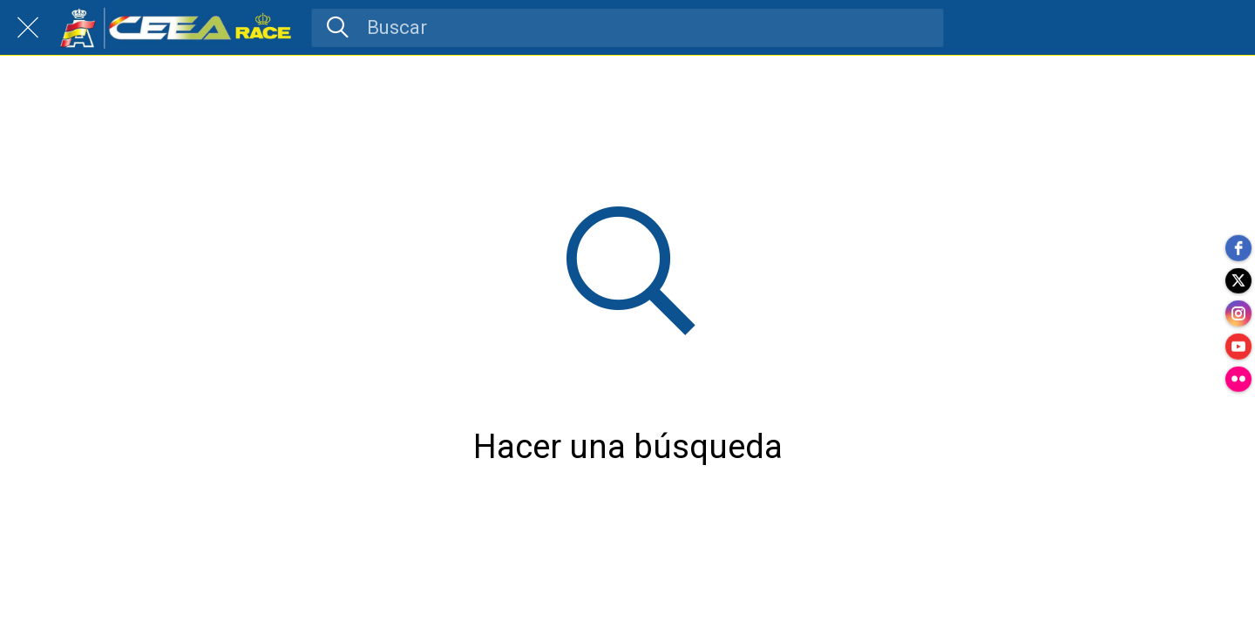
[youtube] (1238, 348)
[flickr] (1238, 383)
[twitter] (1238, 279)
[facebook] (1238, 244)
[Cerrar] (27, 27)
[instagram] (1238, 313)
